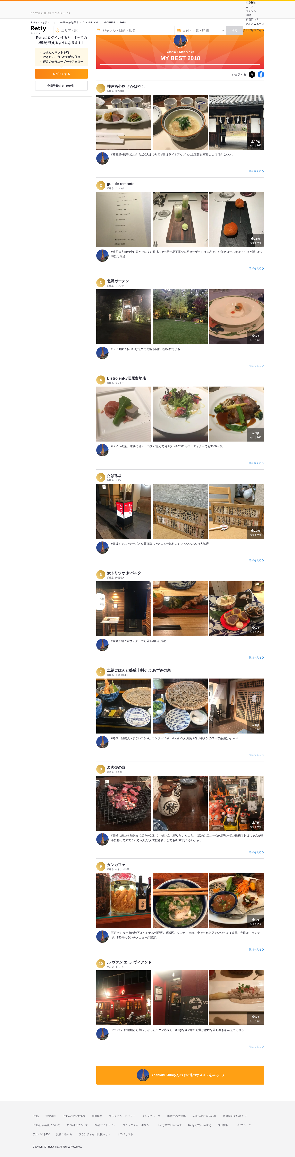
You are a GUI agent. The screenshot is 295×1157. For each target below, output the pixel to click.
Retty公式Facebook (170, 1125)
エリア (250, 6)
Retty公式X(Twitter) (199, 1125)
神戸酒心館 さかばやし (126, 87)
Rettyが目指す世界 (74, 1116)
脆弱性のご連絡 (176, 1116)
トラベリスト (125, 1134)
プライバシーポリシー (122, 1116)
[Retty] (38, 29)
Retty (36, 1116)
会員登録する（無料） (61, 85)
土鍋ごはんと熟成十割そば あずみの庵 (139, 670)
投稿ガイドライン (105, 1125)
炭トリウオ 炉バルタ (124, 573)
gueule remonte (120, 184)
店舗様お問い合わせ (235, 1116)
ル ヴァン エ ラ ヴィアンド (129, 962)
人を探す (251, 2)
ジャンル (251, 11)
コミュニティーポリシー (137, 1125)
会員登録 (248, 30)
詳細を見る (255, 171)
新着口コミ (252, 19)
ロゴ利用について (77, 1125)
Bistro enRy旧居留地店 (126, 378)
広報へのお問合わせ (204, 1116)
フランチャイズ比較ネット (95, 1134)
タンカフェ (116, 865)
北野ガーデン (118, 281)
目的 (248, 15)
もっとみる (255, 142)
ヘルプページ (243, 1125)
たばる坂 (114, 476)
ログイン (259, 30)
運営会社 (50, 1116)
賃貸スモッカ (64, 1134)
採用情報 (223, 1125)
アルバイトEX (41, 1134)
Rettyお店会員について (46, 1125)
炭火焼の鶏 (116, 768)
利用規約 (97, 1116)
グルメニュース (255, 23)
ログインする (61, 74)
